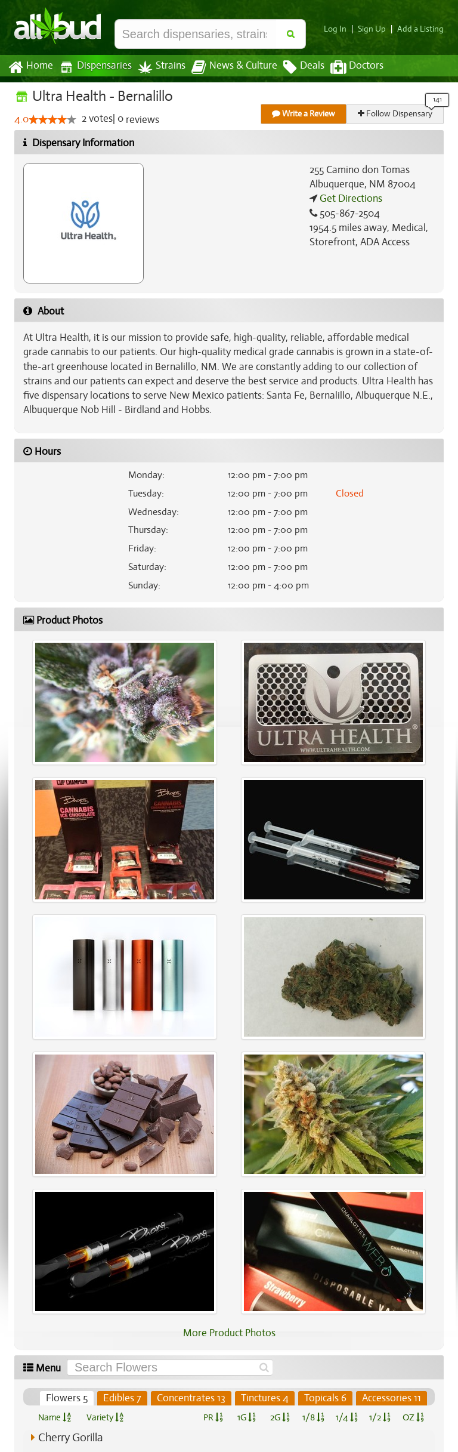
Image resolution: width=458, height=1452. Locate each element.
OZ (414, 1417)
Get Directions (349, 199)
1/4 (346, 1417)
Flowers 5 (70, 1398)
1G (246, 1417)
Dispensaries (93, 67)
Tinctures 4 (266, 1398)
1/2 (380, 1417)
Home (30, 67)
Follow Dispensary (396, 114)
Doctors (347, 67)
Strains (157, 67)
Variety (104, 1417)
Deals (295, 67)
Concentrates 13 (193, 1398)
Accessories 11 (392, 1398)
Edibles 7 (125, 1398)
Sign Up (375, 29)
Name (54, 1417)
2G (280, 1417)
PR (212, 1417)
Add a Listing (422, 29)
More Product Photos (228, 1333)
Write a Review (304, 114)
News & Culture (228, 67)
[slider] (52, 120)
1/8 (313, 1417)
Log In (340, 29)
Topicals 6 (326, 1398)
